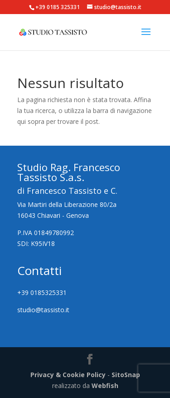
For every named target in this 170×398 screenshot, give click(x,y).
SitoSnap (126, 374)
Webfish (105, 385)
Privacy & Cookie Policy (68, 374)
